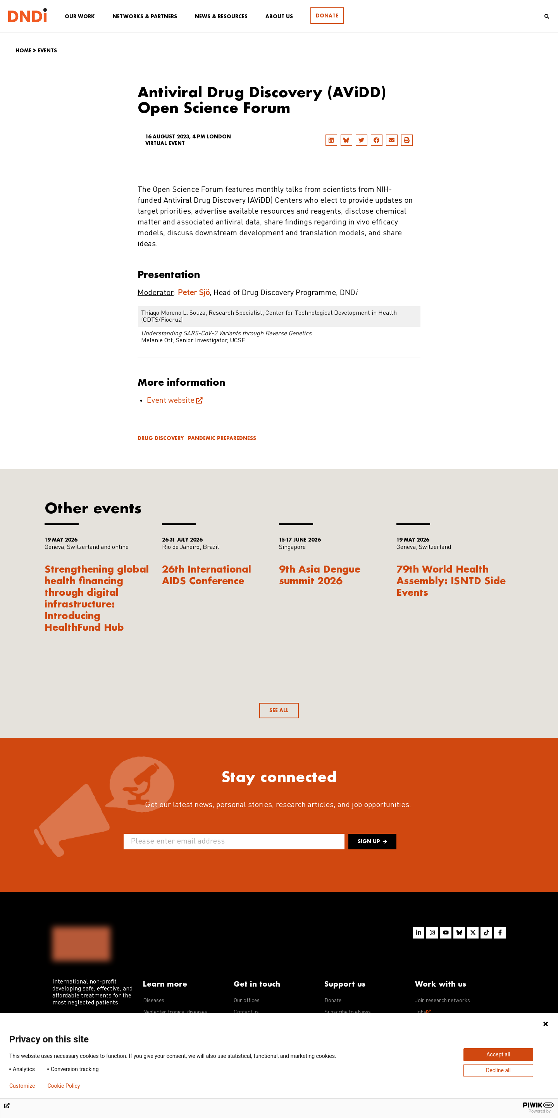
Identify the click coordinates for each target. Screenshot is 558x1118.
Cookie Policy (63, 1086)
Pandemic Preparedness (222, 438)
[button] (331, 140)
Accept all (498, 1054)
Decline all (498, 1070)
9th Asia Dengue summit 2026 (319, 575)
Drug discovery (161, 438)
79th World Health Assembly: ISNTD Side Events (451, 580)
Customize (22, 1086)
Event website (171, 401)
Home (23, 50)
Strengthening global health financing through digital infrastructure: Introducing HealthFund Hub (97, 598)
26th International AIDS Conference (206, 575)
